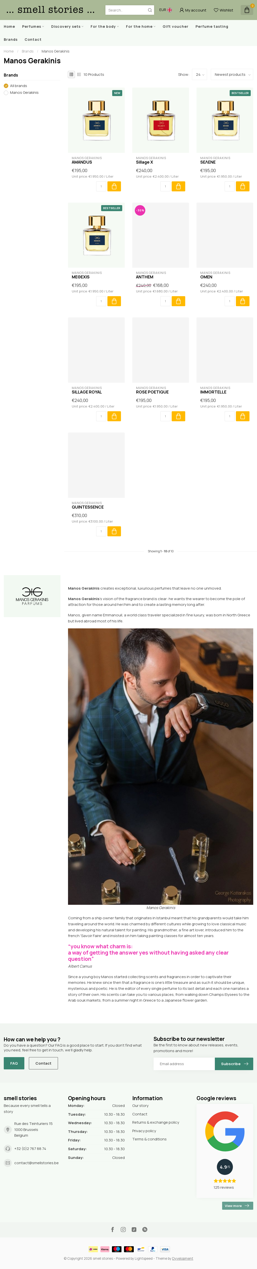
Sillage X (144, 162)
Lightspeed (144, 1258)
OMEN (206, 276)
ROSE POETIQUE (152, 391)
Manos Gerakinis (56, 51)
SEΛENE (208, 162)
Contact (33, 39)
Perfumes (31, 26)
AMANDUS (82, 162)
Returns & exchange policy (155, 1122)
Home (9, 26)
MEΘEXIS (81, 276)
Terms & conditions (149, 1139)
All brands (18, 86)
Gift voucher (175, 26)
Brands (11, 39)
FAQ (14, 1063)
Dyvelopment (182, 1258)
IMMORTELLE (213, 391)
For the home (139, 26)
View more (237, 1205)
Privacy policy (144, 1130)
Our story (140, 1105)
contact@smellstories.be (36, 1162)
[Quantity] (101, 186)
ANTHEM (144, 276)
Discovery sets (66, 26)
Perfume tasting (212, 26)
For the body (103, 26)
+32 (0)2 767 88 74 (30, 1148)
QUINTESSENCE (88, 507)
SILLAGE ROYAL (87, 391)
